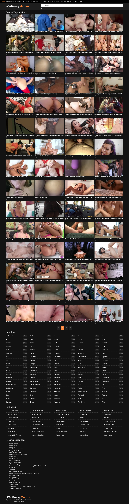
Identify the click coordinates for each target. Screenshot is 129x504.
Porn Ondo (35, 428)
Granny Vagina (12, 414)
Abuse (22, 501)
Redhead (88, 395)
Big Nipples (16, 388)
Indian (64, 395)
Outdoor (88, 374)
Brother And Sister (14, 482)
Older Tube (57, 1)
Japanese (64, 402)
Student (112, 364)
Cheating (40, 357)
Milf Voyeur (83, 428)
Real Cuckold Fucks (38, 431)
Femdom (64, 346)
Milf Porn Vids (108, 428)
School (112, 339)
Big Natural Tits (16, 385)
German (64, 364)
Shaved (112, 343)
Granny (64, 367)
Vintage (112, 392)
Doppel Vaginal (13, 458)
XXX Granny (60, 417)
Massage (88, 353)
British (40, 346)
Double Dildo (13, 445)
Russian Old (35, 417)
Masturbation (88, 357)
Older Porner (108, 435)
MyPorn (106, 417)
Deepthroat (40, 392)
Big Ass (16, 374)
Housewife (64, 388)
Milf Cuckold (83, 414)
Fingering (64, 353)
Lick (88, 346)
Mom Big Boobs (61, 410)
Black (16, 395)
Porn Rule (36, 1)
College (40, 364)
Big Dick (16, 381)
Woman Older (84, 435)
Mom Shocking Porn (110, 431)
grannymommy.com (11, 1)
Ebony (40, 402)
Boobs (40, 336)
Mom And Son (13, 477)
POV (88, 385)
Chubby (40, 360)
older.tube (19, 1)
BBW (16, 367)
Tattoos (112, 371)
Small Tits (112, 350)
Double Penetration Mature (16, 449)
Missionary (88, 367)
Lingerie (88, 350)
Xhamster (12, 469)
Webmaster (16, 501)
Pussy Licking (88, 392)
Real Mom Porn (109, 424)
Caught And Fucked (14, 479)
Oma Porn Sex (36, 414)
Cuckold (40, 378)
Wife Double (12, 456)
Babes (16, 364)
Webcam (112, 395)
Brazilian (40, 343)
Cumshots (40, 388)
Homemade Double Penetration (18, 454)
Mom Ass (83, 431)
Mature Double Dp (14, 460)
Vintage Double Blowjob (16, 451)
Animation (16, 353)
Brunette (40, 350)
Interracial (64, 399)
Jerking (88, 336)
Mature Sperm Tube (86, 410)
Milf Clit (58, 428)
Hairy (64, 371)
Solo (112, 353)
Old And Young (13, 464)
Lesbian (88, 343)
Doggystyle (40, 399)
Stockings (112, 360)
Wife (112, 402)
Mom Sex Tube (84, 421)
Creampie (40, 374)
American (16, 346)
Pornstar (88, 381)
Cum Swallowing (40, 385)
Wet (112, 399)
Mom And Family (14, 475)
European (64, 336)
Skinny (112, 346)
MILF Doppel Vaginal (15, 462)
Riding (88, 399)
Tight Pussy (112, 381)
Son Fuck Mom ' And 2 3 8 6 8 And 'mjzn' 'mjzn (22, 486)
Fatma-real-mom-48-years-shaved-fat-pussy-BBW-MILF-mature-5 (27, 466)
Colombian (40, 367)
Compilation (40, 371)
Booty (40, 339)
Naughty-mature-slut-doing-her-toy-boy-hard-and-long (24, 473)
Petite (88, 378)
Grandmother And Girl (15, 471)
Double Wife (12, 447)
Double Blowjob (13, 443)
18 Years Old (16, 336)
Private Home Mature (62, 414)
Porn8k (82, 417)
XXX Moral (50, 1)
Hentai (64, 381)
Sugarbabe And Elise (15, 488)
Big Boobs (16, 378)
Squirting (112, 357)
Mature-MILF (13, 467)
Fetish (64, 350)
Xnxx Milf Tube (84, 424)
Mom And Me (13, 481)
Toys (112, 388)
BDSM (16, 371)
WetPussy (17, 6)
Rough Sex (88, 402)
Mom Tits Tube (108, 410)
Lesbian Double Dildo (15, 452)
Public (88, 388)
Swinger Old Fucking (66, 1)
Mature (88, 360)
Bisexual (16, 392)
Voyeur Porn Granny (110, 421)
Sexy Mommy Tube (38, 424)
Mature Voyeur (60, 421)
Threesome (112, 378)
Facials (64, 339)
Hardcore (64, 378)
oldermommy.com (27, 1)
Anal (16, 350)
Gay (64, 360)
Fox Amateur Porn (77, 1)
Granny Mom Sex (61, 431)
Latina (88, 339)
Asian (16, 357)
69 (16, 339)
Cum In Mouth (40, 381)
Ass (16, 360)
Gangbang (64, 357)
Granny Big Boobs (13, 417)
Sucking (112, 367)
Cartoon (40, 353)
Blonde (16, 399)
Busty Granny (43, 1)
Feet (64, 343)
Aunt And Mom (13, 484)
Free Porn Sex (36, 421)
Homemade (64, 385)
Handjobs (64, 374)
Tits (112, 385)
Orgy (88, 371)
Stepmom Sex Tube (38, 435)
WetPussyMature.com (25, 500)
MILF (88, 364)
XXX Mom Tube (13, 410)
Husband (64, 392)
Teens (112, 374)
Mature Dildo (60, 435)
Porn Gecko (107, 414)
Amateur (16, 343)
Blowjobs (16, 402)
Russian (112, 336)
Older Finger (60, 424)
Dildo (40, 395)
